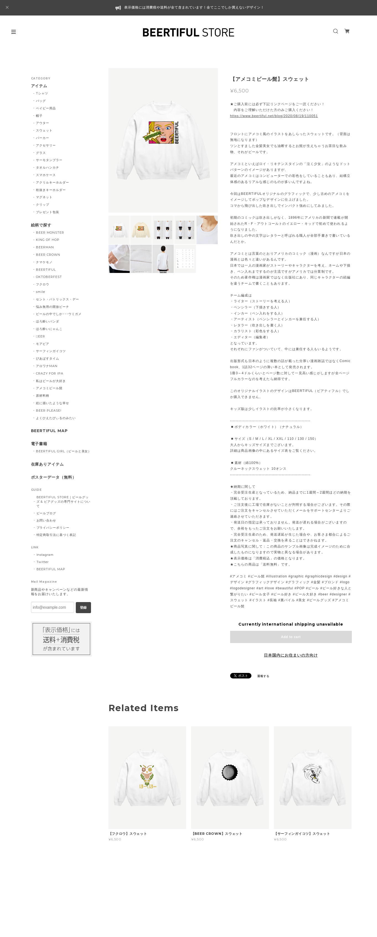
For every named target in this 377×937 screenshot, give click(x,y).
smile (40, 292)
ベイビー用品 (46, 108)
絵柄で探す (41, 225)
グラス (41, 153)
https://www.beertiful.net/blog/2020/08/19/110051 (274, 116)
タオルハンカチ (47, 167)
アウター (42, 123)
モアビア (42, 344)
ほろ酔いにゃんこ (49, 329)
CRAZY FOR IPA (49, 373)
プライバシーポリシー (53, 528)
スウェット (44, 130)
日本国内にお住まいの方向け (291, 655)
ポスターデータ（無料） (54, 477)
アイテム (39, 86)
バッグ (41, 101)
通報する (263, 676)
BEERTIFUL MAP (49, 431)
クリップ (42, 204)
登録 (83, 608)
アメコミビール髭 (49, 388)
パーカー (42, 138)
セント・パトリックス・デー (57, 299)
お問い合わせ (46, 520)
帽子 (39, 116)
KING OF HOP (47, 240)
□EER (40, 336)
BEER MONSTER (50, 232)
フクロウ (42, 284)
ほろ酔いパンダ (47, 321)
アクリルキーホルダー (52, 182)
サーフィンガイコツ (51, 351)
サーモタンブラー (49, 160)
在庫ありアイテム (47, 464)
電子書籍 (39, 444)
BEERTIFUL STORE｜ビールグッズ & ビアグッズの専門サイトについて (63, 501)
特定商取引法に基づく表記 (56, 535)
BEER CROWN (48, 255)
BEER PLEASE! (48, 410)
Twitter (43, 562)
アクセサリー (46, 145)
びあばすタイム (47, 358)
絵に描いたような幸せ (52, 403)
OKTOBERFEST (49, 277)
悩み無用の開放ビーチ (52, 307)
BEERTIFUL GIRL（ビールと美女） (63, 451)
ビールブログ (46, 513)
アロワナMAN (47, 366)
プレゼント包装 (47, 212)
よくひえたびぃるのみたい (56, 418)
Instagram (45, 555)
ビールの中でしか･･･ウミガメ (58, 314)
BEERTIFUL (46, 270)
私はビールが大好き (51, 381)
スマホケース (46, 175)
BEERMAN (45, 247)
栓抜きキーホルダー (51, 190)
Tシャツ (42, 93)
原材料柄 (42, 395)
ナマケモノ (44, 262)
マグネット (44, 197)
